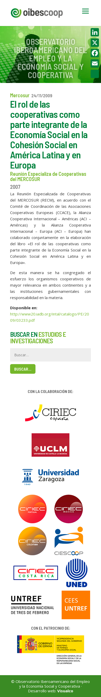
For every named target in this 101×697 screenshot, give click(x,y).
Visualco (65, 690)
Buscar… (22, 368)
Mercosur (20, 95)
